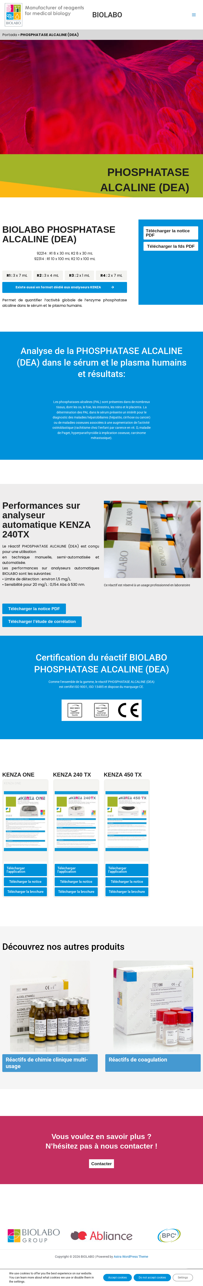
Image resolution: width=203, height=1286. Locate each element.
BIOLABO (107, 14)
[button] (7, 1024)
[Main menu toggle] (194, 14)
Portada (9, 34)
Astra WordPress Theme (131, 1266)
